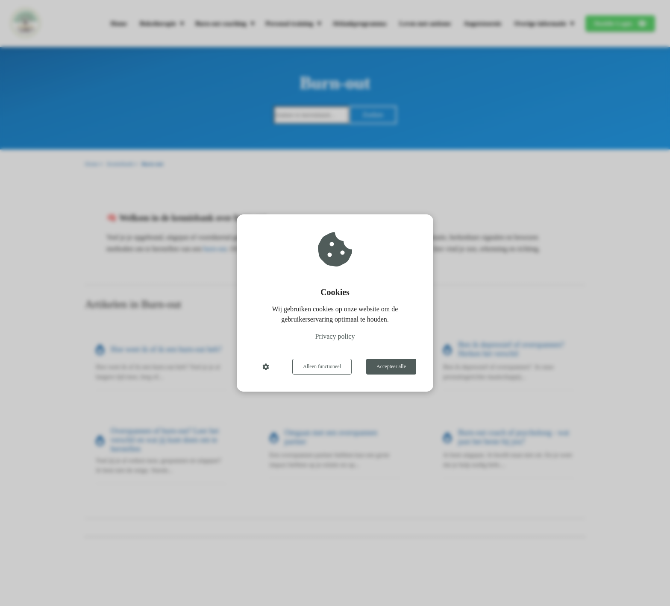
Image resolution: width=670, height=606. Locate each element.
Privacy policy (335, 336)
